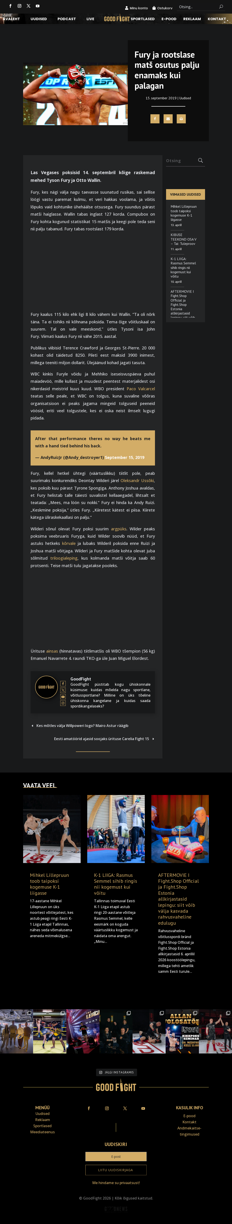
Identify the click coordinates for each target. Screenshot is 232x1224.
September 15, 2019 (124, 457)
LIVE (90, 19)
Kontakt (217, 19)
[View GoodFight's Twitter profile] (63, 690)
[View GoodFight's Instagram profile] (63, 703)
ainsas (52, 651)
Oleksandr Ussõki (137, 480)
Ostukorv (164, 8)
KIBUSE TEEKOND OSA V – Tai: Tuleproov (183, 239)
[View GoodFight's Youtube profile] (63, 696)
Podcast (67, 19)
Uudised (39, 19)
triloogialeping (63, 558)
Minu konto (139, 8)
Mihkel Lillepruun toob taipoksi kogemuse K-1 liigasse (184, 213)
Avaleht (11, 19)
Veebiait (116, 1221)
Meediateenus (42, 1131)
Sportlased (143, 19)
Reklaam (192, 19)
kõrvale (69, 543)
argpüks (118, 529)
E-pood (169, 19)
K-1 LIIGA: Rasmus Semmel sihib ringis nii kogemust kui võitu (183, 267)
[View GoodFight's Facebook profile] (63, 683)
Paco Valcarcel (141, 388)
